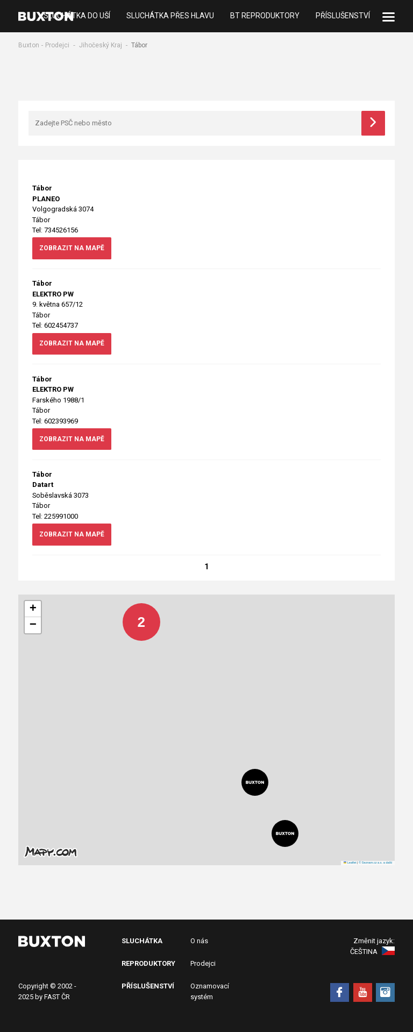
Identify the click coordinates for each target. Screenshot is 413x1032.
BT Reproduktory (265, 16)
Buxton (28, 45)
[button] (133, 614)
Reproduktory (148, 963)
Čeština (372, 952)
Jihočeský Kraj (100, 45)
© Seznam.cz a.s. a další (375, 862)
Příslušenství (343, 16)
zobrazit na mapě (71, 248)
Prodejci (57, 45)
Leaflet (350, 862)
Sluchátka (142, 941)
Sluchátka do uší (77, 16)
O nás (199, 941)
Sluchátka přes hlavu (170, 16)
